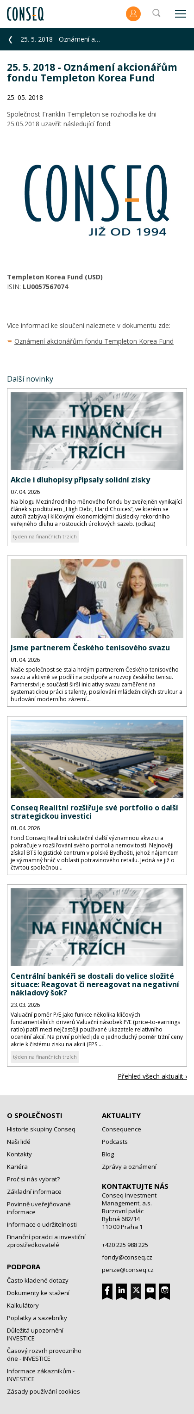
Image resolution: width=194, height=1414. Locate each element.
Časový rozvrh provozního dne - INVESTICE (44, 1354)
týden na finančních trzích (45, 536)
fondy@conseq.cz (127, 1257)
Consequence (121, 1129)
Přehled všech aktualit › (152, 1076)
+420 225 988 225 (125, 1245)
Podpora (23, 1266)
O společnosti (35, 1115)
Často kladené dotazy (38, 1280)
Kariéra (17, 1166)
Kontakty (19, 1154)
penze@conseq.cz (128, 1270)
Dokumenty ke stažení (38, 1293)
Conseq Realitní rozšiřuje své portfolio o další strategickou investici (94, 812)
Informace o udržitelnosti (42, 1224)
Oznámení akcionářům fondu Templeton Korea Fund (94, 341)
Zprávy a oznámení (129, 1166)
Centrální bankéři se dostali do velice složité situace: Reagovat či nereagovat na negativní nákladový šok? (95, 984)
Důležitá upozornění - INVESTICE (37, 1334)
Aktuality (121, 1115)
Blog (108, 1154)
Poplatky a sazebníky (37, 1318)
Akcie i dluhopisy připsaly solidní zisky (80, 480)
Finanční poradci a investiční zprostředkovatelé (46, 1241)
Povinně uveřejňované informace (39, 1208)
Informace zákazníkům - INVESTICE (41, 1375)
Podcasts (115, 1141)
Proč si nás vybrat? (33, 1179)
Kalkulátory (23, 1305)
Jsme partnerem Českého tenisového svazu (90, 647)
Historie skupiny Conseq (41, 1129)
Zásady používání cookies (43, 1391)
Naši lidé (19, 1141)
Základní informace (34, 1191)
